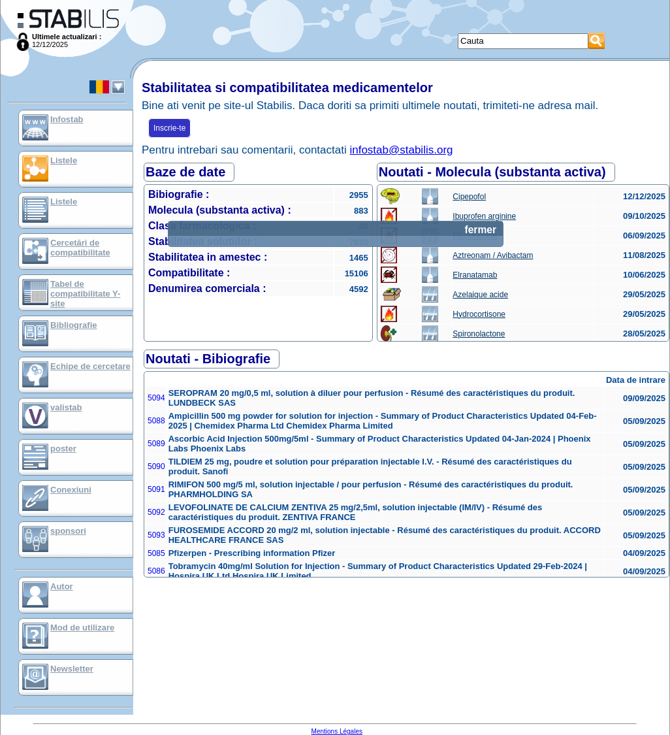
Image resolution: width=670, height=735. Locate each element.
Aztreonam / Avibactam (493, 255)
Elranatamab (475, 275)
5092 (156, 512)
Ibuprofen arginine (484, 216)
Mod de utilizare (82, 627)
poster (63, 448)
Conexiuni (70, 490)
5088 (156, 420)
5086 (156, 571)
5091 (156, 489)
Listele (63, 160)
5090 (156, 466)
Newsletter (71, 669)
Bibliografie (73, 325)
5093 (156, 535)
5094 (156, 397)
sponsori (68, 531)
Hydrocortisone (479, 314)
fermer (480, 229)
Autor (61, 586)
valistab (66, 407)
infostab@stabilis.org (401, 150)
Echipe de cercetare (90, 366)
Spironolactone (479, 333)
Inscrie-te (169, 128)
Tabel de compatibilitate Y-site (85, 293)
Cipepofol (469, 196)
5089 (156, 443)
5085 (156, 553)
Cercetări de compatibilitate (80, 247)
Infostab (67, 119)
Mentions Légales (336, 731)
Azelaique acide (480, 294)
